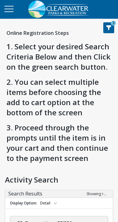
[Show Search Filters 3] (108, 27)
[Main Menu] (8, 8)
